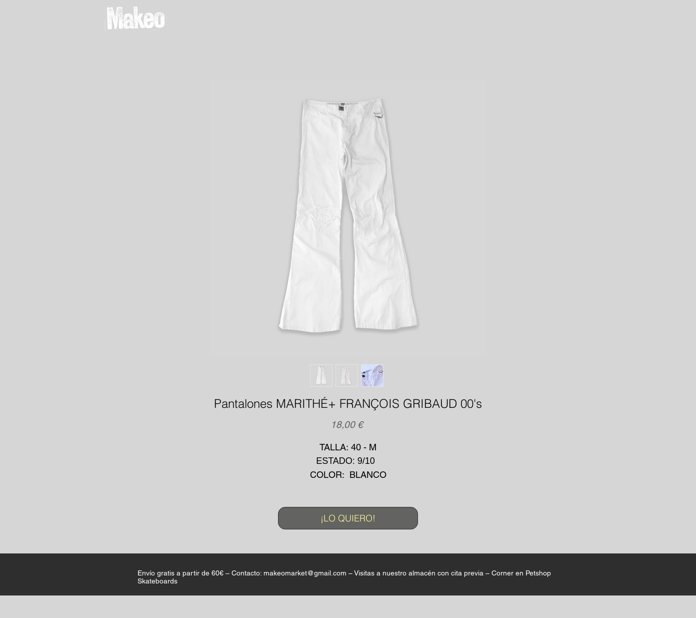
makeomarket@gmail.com (305, 573)
